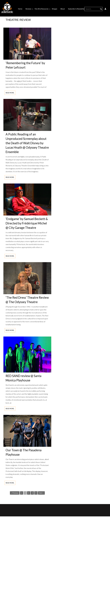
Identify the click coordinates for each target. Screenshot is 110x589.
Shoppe (54, 9)
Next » (41, 493)
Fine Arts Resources (42, 9)
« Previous (14, 493)
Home (20, 9)
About (62, 9)
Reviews (28, 9)
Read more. (10, 93)
